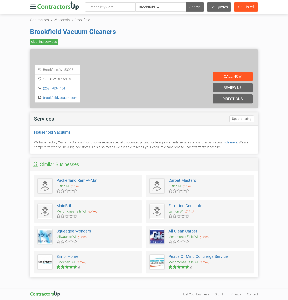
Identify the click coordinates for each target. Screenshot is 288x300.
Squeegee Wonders (73, 231)
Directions (232, 99)
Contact (252, 294)
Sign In (220, 294)
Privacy (236, 294)
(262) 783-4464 (54, 88)
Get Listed (246, 7)
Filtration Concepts (185, 205)
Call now (233, 76)
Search (195, 7)
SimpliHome (67, 256)
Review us (233, 87)
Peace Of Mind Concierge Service (198, 256)
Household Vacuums (52, 132)
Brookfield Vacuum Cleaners (73, 32)
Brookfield (82, 20)
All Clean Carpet (182, 231)
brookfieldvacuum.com (60, 98)
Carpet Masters (182, 180)
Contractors (39, 20)
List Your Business (196, 294)
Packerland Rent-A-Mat (77, 180)
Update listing (241, 119)
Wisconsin (62, 20)
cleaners (231, 142)
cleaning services (44, 42)
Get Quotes (219, 7)
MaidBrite (65, 205)
